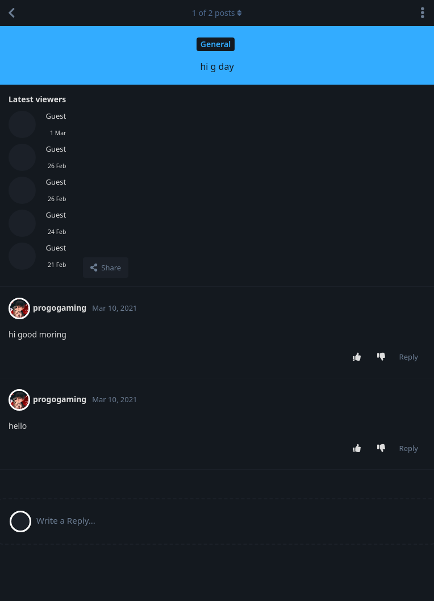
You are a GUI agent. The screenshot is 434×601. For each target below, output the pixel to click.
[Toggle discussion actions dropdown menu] (422, 13)
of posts (217, 12)
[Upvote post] (358, 357)
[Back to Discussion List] (11, 13)
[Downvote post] (383, 357)
